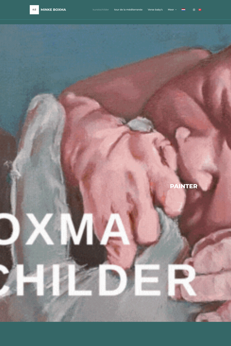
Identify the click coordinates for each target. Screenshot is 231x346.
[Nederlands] (183, 9)
